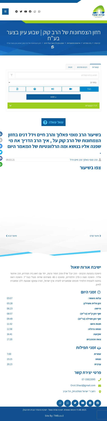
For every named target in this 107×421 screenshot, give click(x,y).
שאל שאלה (56, 122)
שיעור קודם (95, 235)
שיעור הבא (11, 235)
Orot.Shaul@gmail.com (83, 385)
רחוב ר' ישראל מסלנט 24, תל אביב (79, 391)
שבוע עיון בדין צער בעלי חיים (54, 43)
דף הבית (97, 43)
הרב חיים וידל (76, 159)
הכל (89, 89)
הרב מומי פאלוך (90, 159)
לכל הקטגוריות (91, 105)
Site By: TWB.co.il (54, 415)
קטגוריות (95, 67)
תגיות (70, 67)
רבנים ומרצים (82, 67)
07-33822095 (88, 379)
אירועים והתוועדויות (73, 43)
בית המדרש (87, 43)
